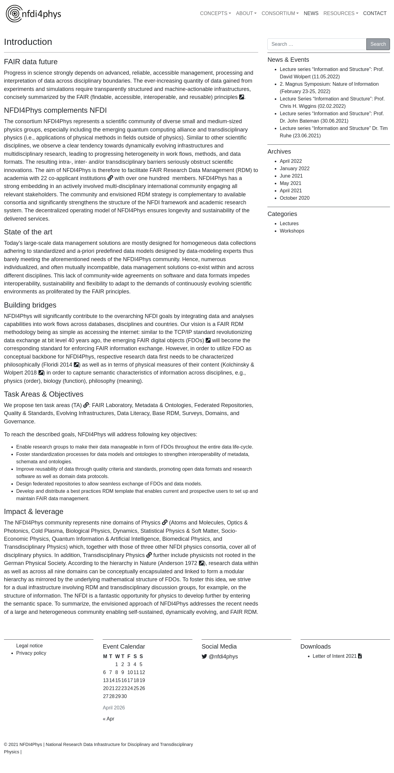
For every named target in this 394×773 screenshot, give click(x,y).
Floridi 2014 (57, 365)
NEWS (311, 13)
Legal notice (29, 645)
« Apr (108, 718)
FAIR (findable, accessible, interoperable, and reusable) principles (157, 97)
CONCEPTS (213, 13)
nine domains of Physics (130, 523)
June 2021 (291, 176)
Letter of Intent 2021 (337, 656)
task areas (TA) (63, 405)
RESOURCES (338, 13)
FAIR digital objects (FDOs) (170, 340)
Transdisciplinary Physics (114, 555)
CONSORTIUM (278, 13)
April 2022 (291, 161)
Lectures (289, 223)
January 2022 (294, 168)
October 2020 (294, 198)
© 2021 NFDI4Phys (23, 744)
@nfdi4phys (223, 656)
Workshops (292, 230)
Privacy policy (31, 653)
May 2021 (290, 183)
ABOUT (244, 13)
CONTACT (375, 13)
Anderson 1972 (178, 563)
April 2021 (291, 190)
